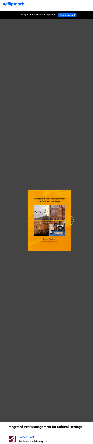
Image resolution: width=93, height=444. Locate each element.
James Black (27, 437)
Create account (67, 15)
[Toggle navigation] (89, 4)
